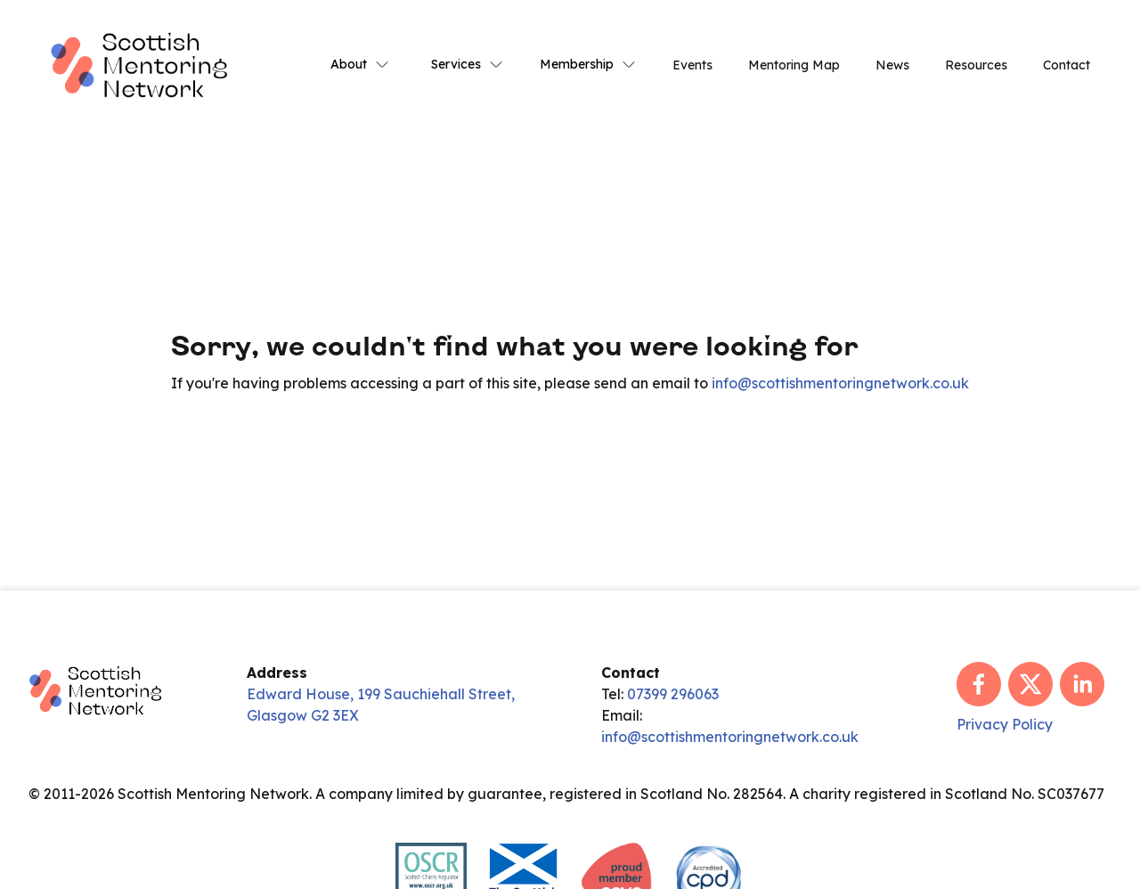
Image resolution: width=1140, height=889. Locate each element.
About (360, 64)
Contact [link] (1066, 65)
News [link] (892, 65)
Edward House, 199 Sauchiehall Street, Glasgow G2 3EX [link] (381, 704)
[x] (1030, 684)
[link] (139, 64)
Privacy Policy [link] (1005, 724)
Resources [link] (976, 65)
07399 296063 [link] (673, 694)
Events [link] (692, 65)
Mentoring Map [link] (794, 65)
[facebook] (979, 684)
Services (467, 64)
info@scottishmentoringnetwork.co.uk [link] (840, 383)
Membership (588, 64)
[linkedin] (1082, 684)
